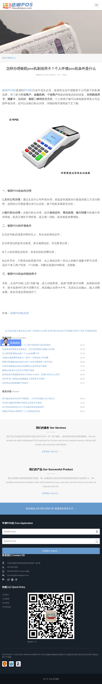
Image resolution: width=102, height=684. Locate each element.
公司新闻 (5, 599)
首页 (4, 58)
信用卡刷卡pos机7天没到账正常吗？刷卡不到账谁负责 (72, 331)
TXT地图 (7, 657)
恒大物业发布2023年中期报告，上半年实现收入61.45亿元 (28, 398)
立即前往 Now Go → (51, 451)
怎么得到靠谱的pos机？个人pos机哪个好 (20, 353)
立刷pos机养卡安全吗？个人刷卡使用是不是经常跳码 (26, 345)
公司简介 (5, 595)
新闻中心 (11, 58)
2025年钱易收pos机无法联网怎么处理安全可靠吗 (24, 366)
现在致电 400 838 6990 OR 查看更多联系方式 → (51, 508)
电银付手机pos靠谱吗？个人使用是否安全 (21, 411)
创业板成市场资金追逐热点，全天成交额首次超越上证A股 (28, 349)
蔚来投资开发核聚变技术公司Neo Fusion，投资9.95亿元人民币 (30, 374)
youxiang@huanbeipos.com (18, 575)
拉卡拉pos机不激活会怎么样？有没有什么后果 (26, 331)
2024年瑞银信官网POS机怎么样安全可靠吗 (22, 403)
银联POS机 (9, 90)
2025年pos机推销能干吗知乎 (15, 383)
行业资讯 (5, 603)
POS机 (28, 90)
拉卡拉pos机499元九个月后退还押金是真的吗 (23, 407)
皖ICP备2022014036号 (83, 655)
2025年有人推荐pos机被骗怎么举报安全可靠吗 (23, 379)
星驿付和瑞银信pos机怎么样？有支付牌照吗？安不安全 (27, 362)
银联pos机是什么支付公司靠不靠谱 (18, 370)
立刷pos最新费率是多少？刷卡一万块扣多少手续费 (25, 357)
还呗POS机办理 (19, 313)
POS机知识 (6, 607)
